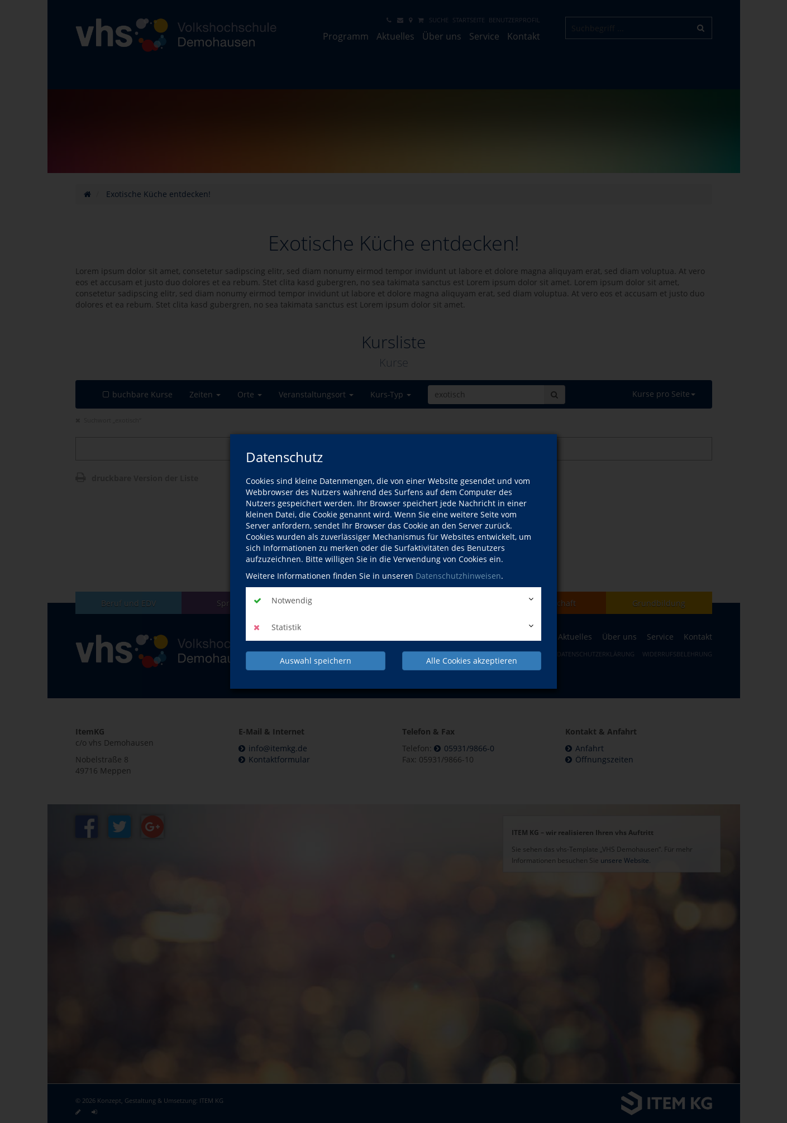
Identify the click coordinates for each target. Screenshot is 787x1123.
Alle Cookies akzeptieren (471, 660)
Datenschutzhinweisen (458, 575)
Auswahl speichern (315, 660)
